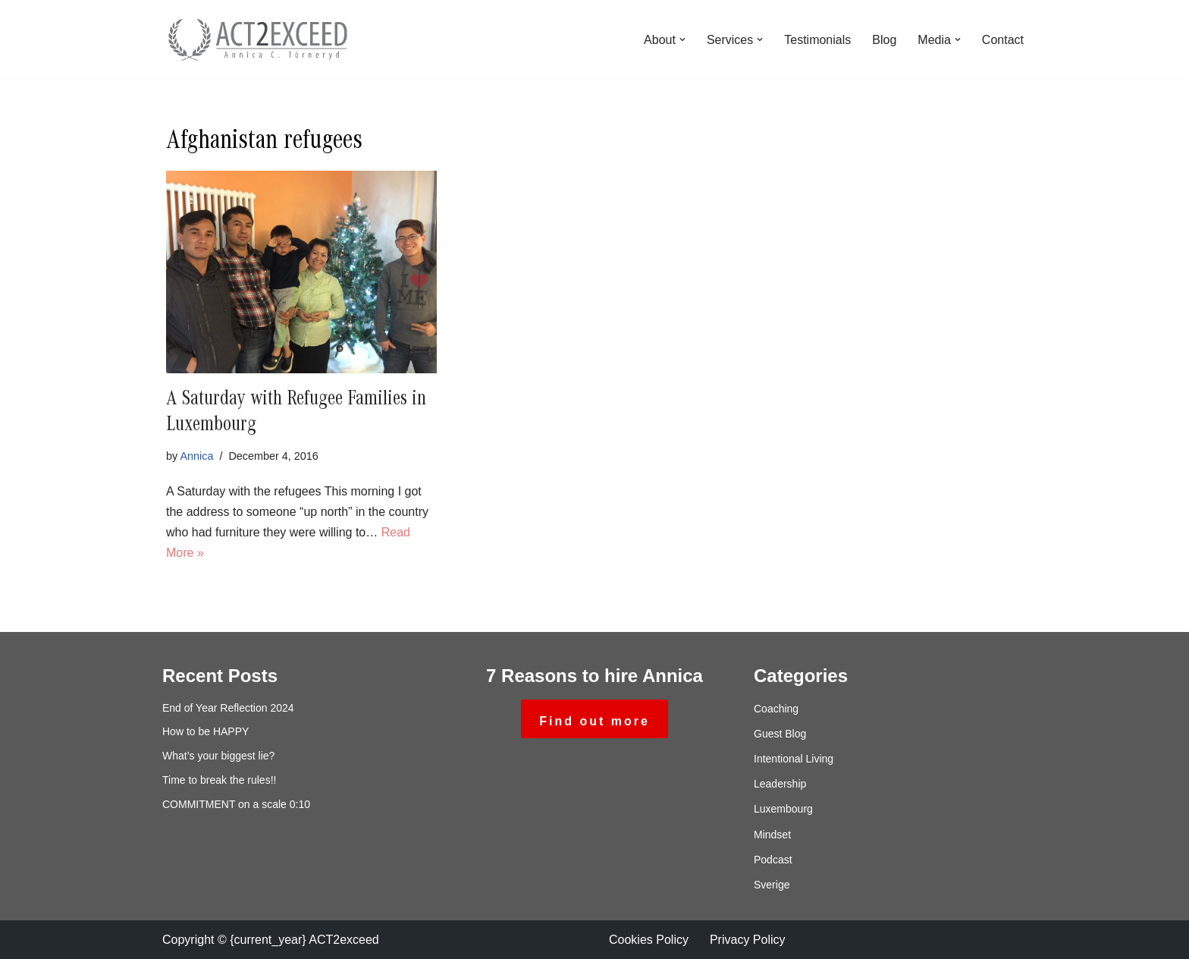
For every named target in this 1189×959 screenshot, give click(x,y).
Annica (196, 456)
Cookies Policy (649, 939)
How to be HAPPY (205, 731)
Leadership (780, 784)
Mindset (772, 835)
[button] (682, 39)
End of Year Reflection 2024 (228, 708)
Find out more (594, 721)
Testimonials (817, 39)
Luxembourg (783, 809)
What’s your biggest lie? (218, 756)
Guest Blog (780, 734)
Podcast (773, 860)
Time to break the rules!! (219, 780)
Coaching (776, 709)
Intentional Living (793, 759)
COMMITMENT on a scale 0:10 (236, 804)
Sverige (771, 885)
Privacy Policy (748, 939)
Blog (884, 39)
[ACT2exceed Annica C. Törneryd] (257, 39)
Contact (1003, 39)
